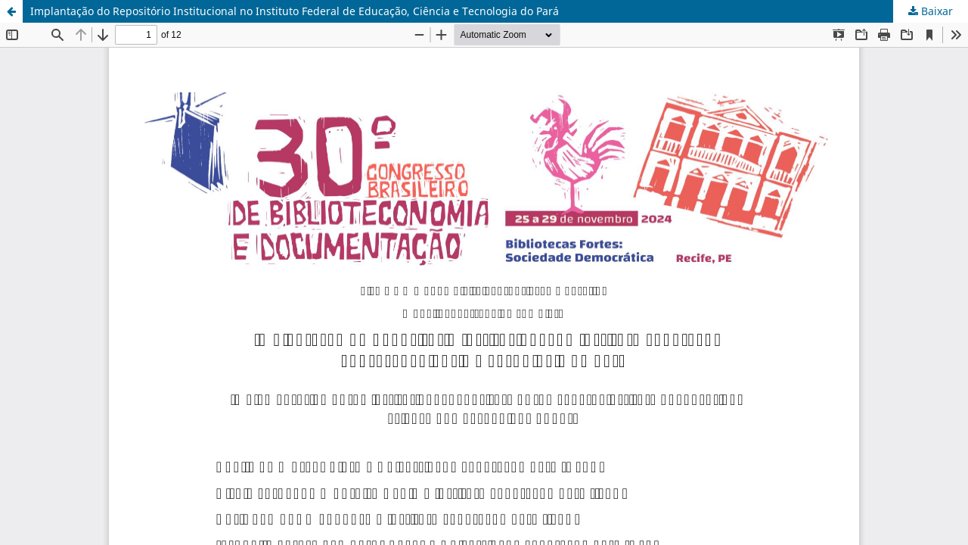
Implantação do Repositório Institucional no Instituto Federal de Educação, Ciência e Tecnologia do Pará (294, 11)
